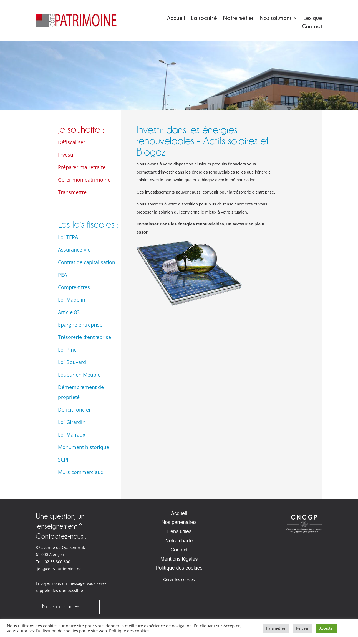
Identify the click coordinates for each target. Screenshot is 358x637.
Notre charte (179, 540)
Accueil (176, 18)
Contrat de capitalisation (86, 262)
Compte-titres (74, 287)
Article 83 (69, 312)
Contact (312, 26)
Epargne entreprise (80, 324)
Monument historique (83, 447)
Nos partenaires (178, 522)
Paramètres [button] (275, 628)
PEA (62, 274)
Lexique (312, 18)
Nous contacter (60, 606)
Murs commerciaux (80, 472)
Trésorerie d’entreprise (84, 337)
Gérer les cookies (179, 579)
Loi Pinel (68, 349)
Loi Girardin (71, 422)
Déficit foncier (74, 409)
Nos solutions (276, 18)
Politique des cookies (178, 568)
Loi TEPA (68, 237)
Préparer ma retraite (81, 167)
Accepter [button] (326, 628)
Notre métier (238, 18)
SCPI (63, 459)
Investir (66, 154)
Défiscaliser (71, 142)
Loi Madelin (71, 299)
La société (204, 18)
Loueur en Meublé (79, 374)
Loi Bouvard (72, 362)
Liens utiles (179, 531)
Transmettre (72, 192)
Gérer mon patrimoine (84, 179)
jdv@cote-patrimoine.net (60, 568)
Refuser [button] (302, 628)
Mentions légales (179, 559)
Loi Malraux (71, 434)
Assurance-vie (74, 249)
